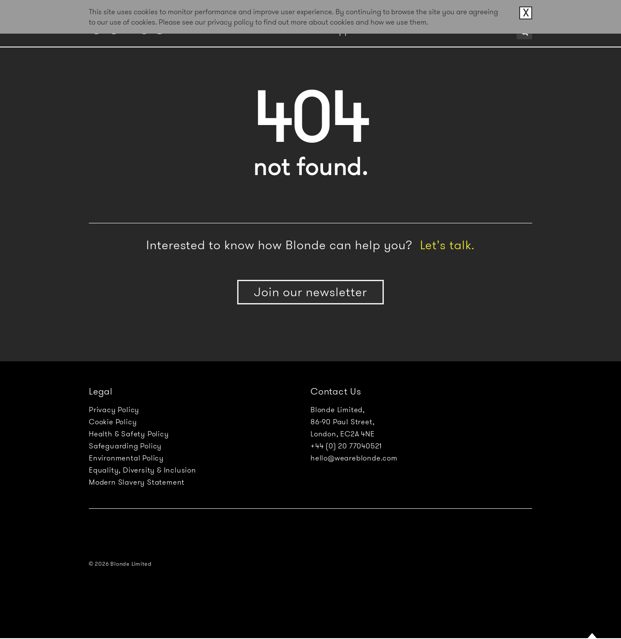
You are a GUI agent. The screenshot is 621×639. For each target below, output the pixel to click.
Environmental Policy (126, 458)
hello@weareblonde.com (354, 458)
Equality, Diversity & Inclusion (142, 470)
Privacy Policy (114, 409)
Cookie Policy (113, 422)
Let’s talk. (447, 245)
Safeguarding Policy (125, 446)
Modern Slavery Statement (137, 482)
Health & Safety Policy (129, 434)
